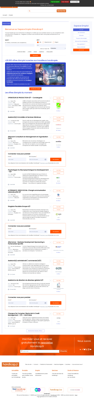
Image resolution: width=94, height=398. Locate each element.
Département (48, 42)
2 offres (58, 273)
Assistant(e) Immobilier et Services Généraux (24, 117)
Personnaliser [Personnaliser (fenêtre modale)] (75, 2)
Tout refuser (65, 2)
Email (9, 156)
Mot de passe (33, 156)
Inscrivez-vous (44, 163)
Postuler (58, 101)
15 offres (58, 252)
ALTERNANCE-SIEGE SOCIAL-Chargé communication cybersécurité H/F (27, 191)
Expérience (41, 51)
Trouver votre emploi (81, 38)
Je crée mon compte (35, 88)
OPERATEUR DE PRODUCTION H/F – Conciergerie (25, 98)
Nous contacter (81, 47)
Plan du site (28, 364)
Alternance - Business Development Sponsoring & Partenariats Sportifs (26, 243)
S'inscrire (81, 35)
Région (56, 42)
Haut (76, 395)
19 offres (58, 110)
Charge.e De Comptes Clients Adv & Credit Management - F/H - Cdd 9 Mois (23, 314)
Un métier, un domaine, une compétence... (16, 42)
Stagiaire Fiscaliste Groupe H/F (19, 206)
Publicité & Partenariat (46, 364)
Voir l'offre (58, 98)
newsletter (47, 342)
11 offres (58, 147)
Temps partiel (49, 51)
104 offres (58, 183)
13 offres (58, 291)
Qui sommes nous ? (77, 364)
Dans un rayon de (44, 48)
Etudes (35, 51)
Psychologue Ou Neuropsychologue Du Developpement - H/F (28, 170)
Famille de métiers (21, 51)
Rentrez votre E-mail (14, 351)
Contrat (29, 51)
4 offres (58, 219)
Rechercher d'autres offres (35, 331)
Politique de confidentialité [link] (47, 5)
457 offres (58, 130)
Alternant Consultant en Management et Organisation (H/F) (28, 137)
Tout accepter (55, 2)
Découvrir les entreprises (81, 41)
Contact (36, 364)
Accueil (81, 29)
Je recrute (81, 50)
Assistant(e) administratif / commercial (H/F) (24, 260)
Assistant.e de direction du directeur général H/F (25, 280)
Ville (40, 42)
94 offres (58, 200)
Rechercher (61, 11)
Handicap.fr (54, 395)
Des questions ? (81, 44)
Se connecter (81, 32)
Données (67, 364)
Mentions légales (58, 364)
